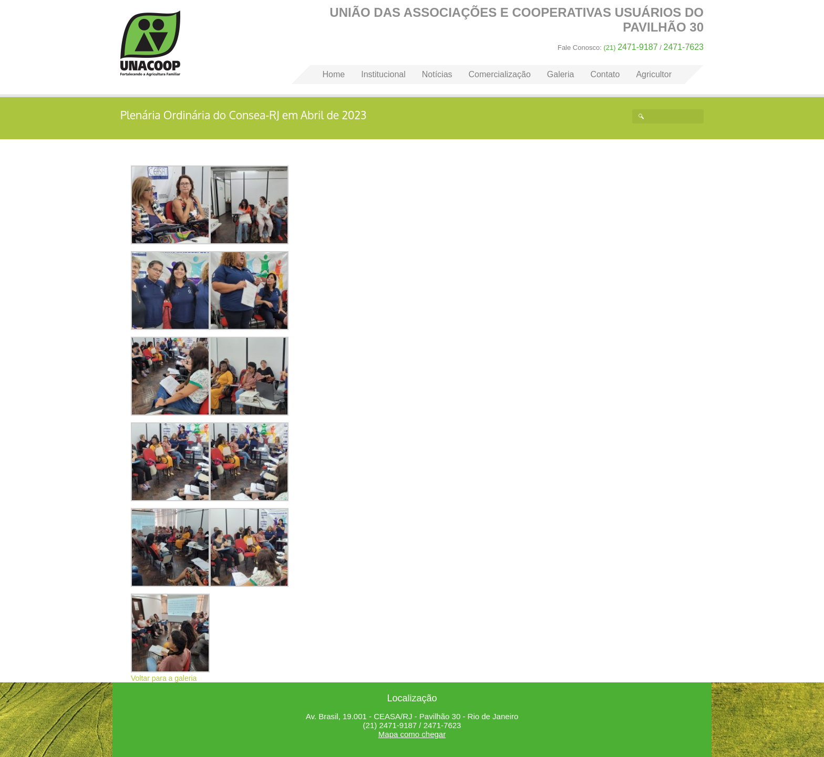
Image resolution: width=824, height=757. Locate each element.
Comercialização (500, 74)
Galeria (560, 74)
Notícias (437, 74)
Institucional (383, 74)
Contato (605, 74)
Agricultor (654, 74)
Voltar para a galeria (164, 678)
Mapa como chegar (412, 734)
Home (150, 43)
